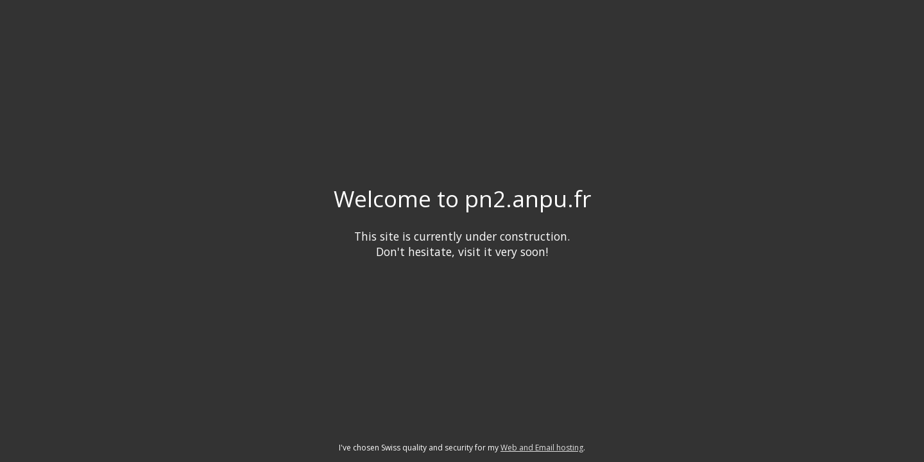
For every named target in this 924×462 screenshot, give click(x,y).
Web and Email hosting (542, 447)
